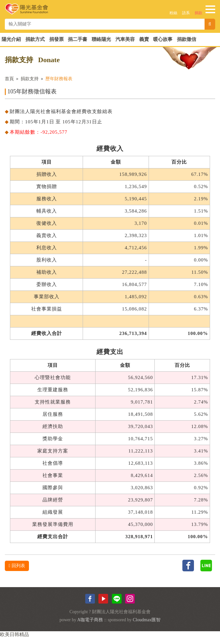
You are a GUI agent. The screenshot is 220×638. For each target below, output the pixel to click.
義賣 (144, 39)
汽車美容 (125, 39)
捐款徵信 (186, 39)
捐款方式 (35, 39)
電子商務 (94, 619)
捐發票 (56, 39)
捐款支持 (30, 78)
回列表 (17, 565)
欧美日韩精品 (14, 634)
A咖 (81, 619)
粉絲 (173, 13)
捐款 (198, 13)
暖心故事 (162, 39)
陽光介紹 (11, 39)
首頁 (9, 78)
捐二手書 (77, 39)
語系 (186, 13)
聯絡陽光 (101, 39)
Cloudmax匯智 (146, 619)
